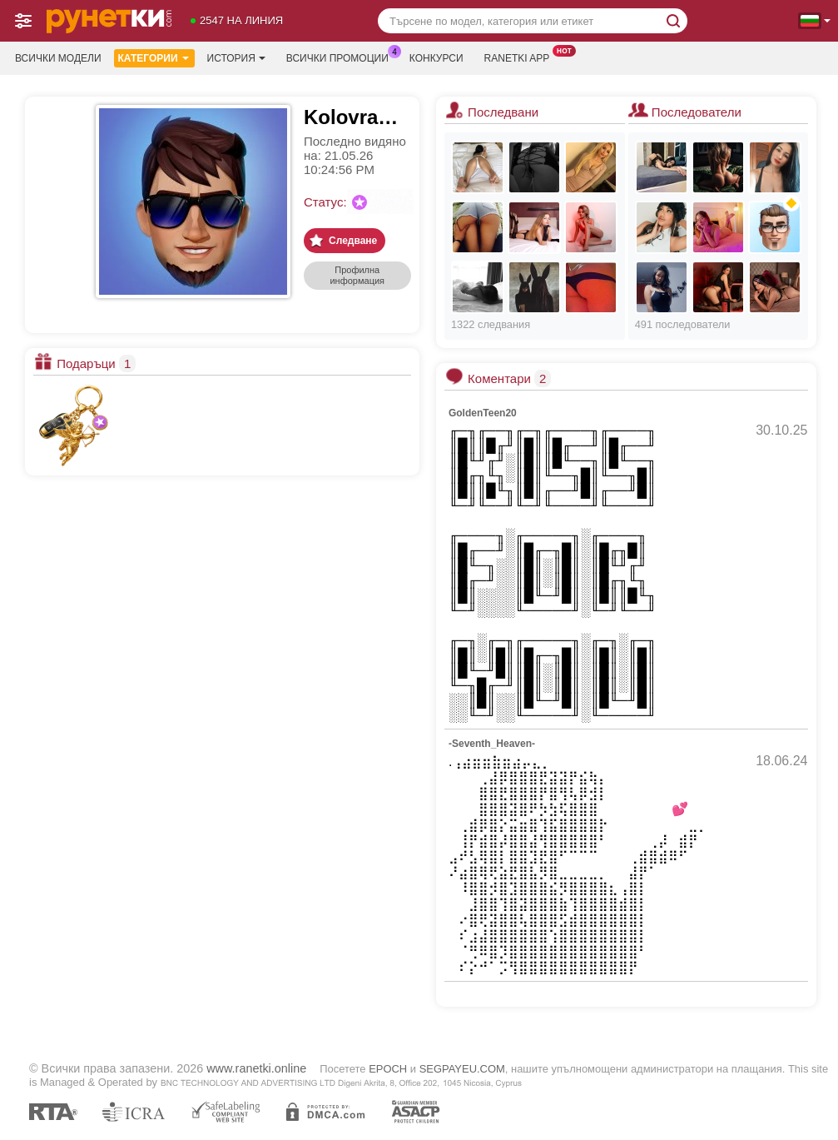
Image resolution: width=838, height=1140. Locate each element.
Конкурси (436, 58)
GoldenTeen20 (483, 413)
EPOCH (388, 1069)
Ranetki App (521, 56)
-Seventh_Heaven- (492, 743)
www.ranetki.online (256, 1068)
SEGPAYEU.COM (462, 1069)
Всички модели (58, 58)
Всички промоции (341, 56)
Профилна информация (357, 275)
